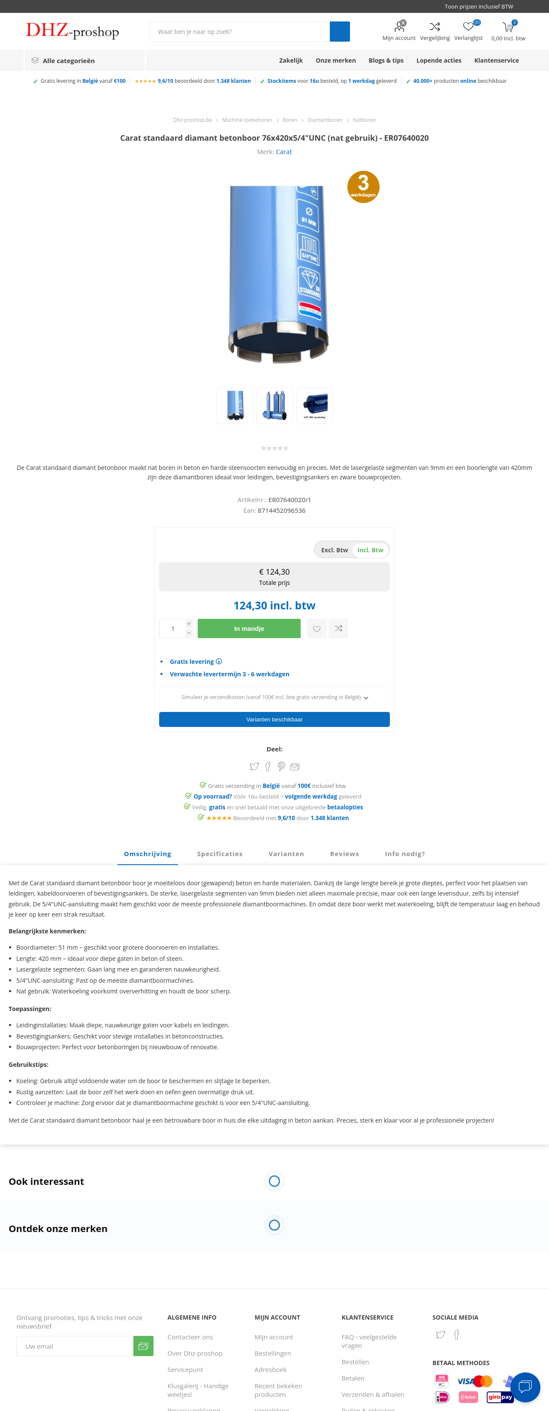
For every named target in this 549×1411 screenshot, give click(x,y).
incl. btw (370, 550)
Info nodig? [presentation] (405, 851)
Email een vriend (295, 764)
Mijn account (399, 38)
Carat (284, 151)
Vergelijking (435, 38)
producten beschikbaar (460, 81)
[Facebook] (457, 1332)
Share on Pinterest (281, 764)
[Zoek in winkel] (239, 31)
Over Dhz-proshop (195, 1350)
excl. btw (334, 550)
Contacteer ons (190, 1334)
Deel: (274, 746)
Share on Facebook (268, 764)
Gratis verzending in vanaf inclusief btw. (277, 783)
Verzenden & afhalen (373, 1391)
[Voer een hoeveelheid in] (172, 628)
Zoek (340, 31)
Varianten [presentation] (286, 851)
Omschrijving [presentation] (148, 851)
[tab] (148, 851)
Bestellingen (273, 1350)
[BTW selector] (483, 6)
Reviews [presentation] (344, 851)
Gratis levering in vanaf (83, 81)
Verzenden (143, 1343)
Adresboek (271, 1367)
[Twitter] (440, 1332)
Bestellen (355, 1359)
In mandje (249, 628)
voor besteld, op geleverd (332, 81)
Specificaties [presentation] (220, 851)
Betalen (353, 1375)
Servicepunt (185, 1367)
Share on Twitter (254, 764)
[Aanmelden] (74, 1343)
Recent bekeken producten (278, 1387)
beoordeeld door (204, 81)
